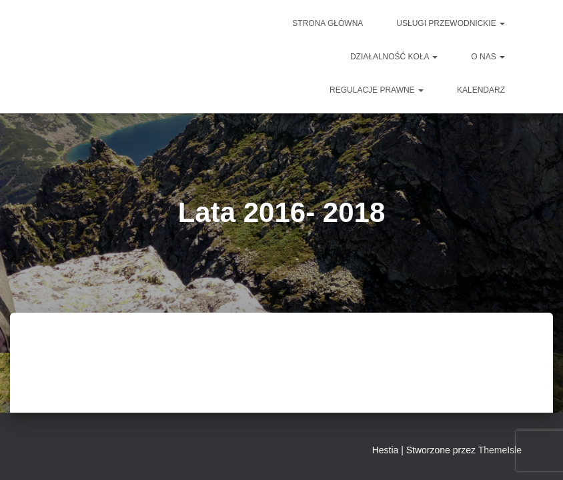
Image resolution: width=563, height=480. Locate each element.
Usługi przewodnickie (450, 23)
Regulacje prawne (377, 90)
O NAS (488, 56)
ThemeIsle (500, 450)
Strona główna (327, 23)
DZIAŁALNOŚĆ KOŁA (394, 56)
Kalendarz (481, 90)
